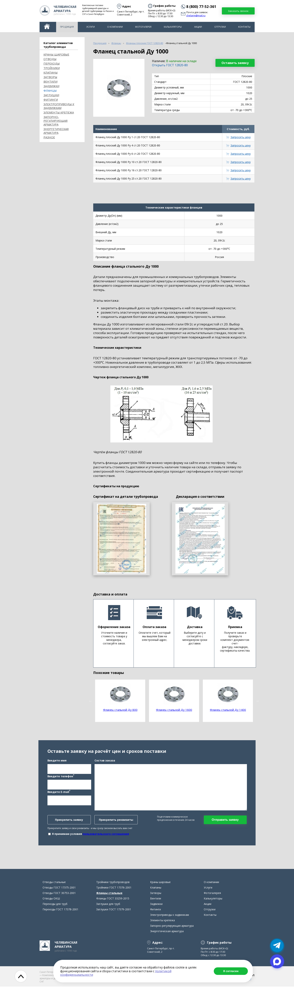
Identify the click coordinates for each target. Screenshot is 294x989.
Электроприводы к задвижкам (59, 106)
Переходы (52, 63)
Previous (90, 701)
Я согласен (230, 971)
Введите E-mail (58, 793)
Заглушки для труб (108, 906)
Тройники (52, 68)
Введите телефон (60, 777)
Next (257, 701)
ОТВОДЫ (50, 59)
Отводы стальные (54, 884)
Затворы (50, 77)
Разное (49, 137)
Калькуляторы (173, 26)
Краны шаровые (56, 54)
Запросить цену (241, 137)
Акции (198, 26)
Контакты (244, 26)
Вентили (50, 81)
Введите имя (56, 761)
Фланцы (50, 90)
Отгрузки (220, 26)
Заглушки (51, 95)
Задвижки (51, 86)
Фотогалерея (143, 26)
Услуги (90, 26)
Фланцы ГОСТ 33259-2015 (112, 901)
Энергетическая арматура (56, 131)
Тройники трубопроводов (113, 884)
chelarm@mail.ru (195, 15)
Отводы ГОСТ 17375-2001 (59, 890)
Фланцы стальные (109, 895)
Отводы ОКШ (51, 901)
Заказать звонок (238, 11)
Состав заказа (105, 761)
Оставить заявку (235, 63)
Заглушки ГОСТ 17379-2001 (113, 912)
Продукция (67, 26)
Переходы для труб (55, 906)
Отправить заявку (225, 820)
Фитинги (51, 99)
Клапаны (51, 72)
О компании (115, 26)
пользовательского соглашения (106, 835)
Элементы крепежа (59, 112)
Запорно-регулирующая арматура (56, 120)
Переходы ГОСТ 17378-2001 (60, 912)
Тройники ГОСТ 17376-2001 (113, 890)
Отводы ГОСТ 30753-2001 (59, 895)
